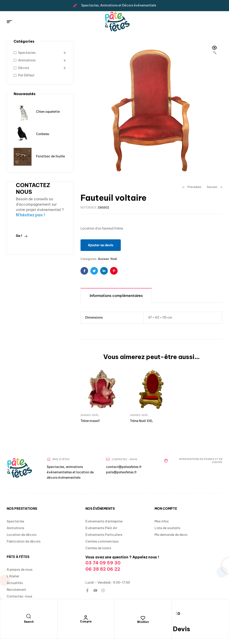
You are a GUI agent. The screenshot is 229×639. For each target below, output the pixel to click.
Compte (85, 621)
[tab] (116, 295)
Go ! (22, 236)
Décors (23, 68)
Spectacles (27, 53)
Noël (113, 259)
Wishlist (143, 622)
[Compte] (86, 617)
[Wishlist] (143, 618)
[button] (214, 50)
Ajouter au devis (100, 245)
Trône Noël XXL (141, 421)
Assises (103, 259)
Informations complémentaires (116, 295)
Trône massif (90, 421)
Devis (181, 629)
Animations (27, 60)
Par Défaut (26, 75)
